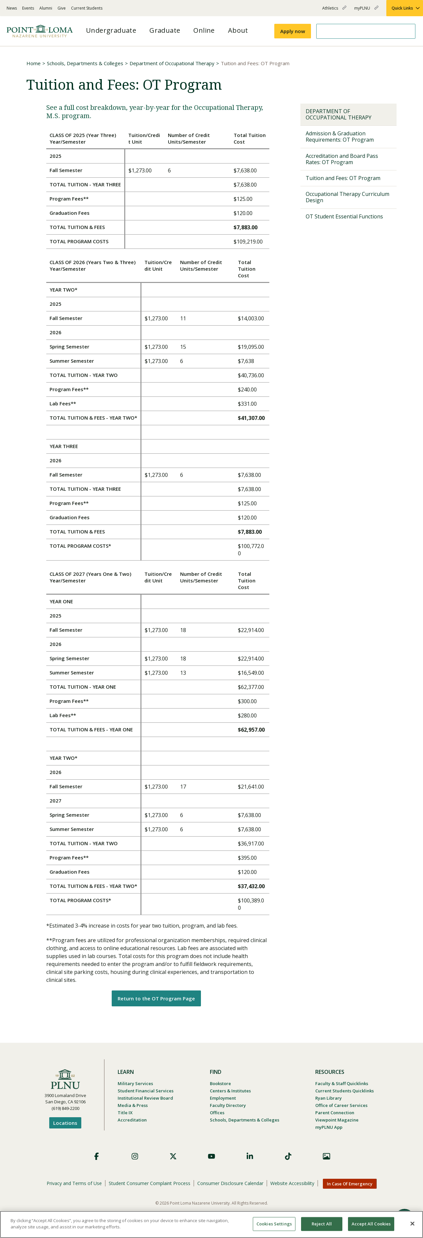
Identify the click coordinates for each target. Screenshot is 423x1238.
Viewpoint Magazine (337, 1120)
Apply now (292, 31)
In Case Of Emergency (349, 1184)
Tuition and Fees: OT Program (343, 178)
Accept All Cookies (371, 1224)
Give (62, 8)
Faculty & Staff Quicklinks (341, 1083)
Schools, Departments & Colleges (85, 63)
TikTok (288, 1156)
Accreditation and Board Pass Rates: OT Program (342, 159)
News (12, 8)
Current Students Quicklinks (344, 1091)
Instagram (135, 1156)
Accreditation (132, 1120)
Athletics (334, 10)
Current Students (86, 8)
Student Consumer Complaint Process (149, 1183)
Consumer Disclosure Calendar (230, 1183)
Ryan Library (328, 1098)
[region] (211, 1224)
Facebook (96, 1156)
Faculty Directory (228, 1105)
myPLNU (366, 10)
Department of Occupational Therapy (172, 63)
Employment (223, 1098)
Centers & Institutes (230, 1091)
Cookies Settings (274, 1224)
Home (33, 63)
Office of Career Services (341, 1105)
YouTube (211, 1156)
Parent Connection (334, 1113)
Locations (65, 1123)
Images (326, 1156)
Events (28, 8)
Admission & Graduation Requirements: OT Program (340, 136)
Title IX (125, 1113)
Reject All (322, 1224)
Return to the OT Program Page (156, 998)
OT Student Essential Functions (344, 216)
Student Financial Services (145, 1091)
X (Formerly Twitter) (173, 1156)
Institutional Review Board (145, 1098)
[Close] (412, 1223)
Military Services (135, 1083)
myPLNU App (328, 1127)
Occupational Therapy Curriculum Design (347, 197)
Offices (217, 1113)
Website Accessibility (292, 1183)
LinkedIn (250, 1156)
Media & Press (133, 1105)
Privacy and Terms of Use (74, 1183)
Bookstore (220, 1083)
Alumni (45, 8)
